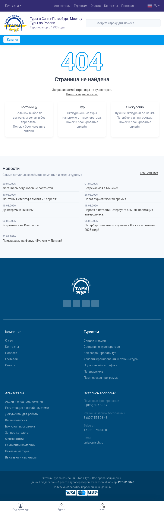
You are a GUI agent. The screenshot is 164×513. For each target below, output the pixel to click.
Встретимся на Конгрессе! (21, 225)
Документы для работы (21, 414)
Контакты (12, 5)
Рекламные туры (17, 451)
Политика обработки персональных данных (82, 487)
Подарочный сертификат (101, 365)
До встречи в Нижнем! (18, 210)
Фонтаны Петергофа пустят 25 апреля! (30, 199)
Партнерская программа (101, 377)
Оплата (96, 5)
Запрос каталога (17, 432)
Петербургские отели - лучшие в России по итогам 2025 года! (120, 227)
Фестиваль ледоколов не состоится (28, 188)
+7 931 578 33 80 (95, 430)
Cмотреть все (149, 172)
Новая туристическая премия (105, 199)
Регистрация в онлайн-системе (27, 408)
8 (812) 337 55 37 (95, 405)
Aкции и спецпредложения (24, 401)
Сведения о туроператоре (102, 346)
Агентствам (62, 5)
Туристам (80, 5)
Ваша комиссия (16, 420)
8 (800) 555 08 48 (95, 417)
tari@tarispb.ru (93, 442)
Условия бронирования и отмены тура (111, 359)
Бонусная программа (20, 426)
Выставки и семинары (21, 457)
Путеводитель (93, 371)
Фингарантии (14, 439)
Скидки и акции (95, 340)
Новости (11, 353)
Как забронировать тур (100, 353)
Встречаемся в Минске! (101, 188)
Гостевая (127, 5)
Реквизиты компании (20, 445)
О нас (9, 340)
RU (152, 6)
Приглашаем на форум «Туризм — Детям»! (32, 240)
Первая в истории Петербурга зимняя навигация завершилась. (119, 212)
